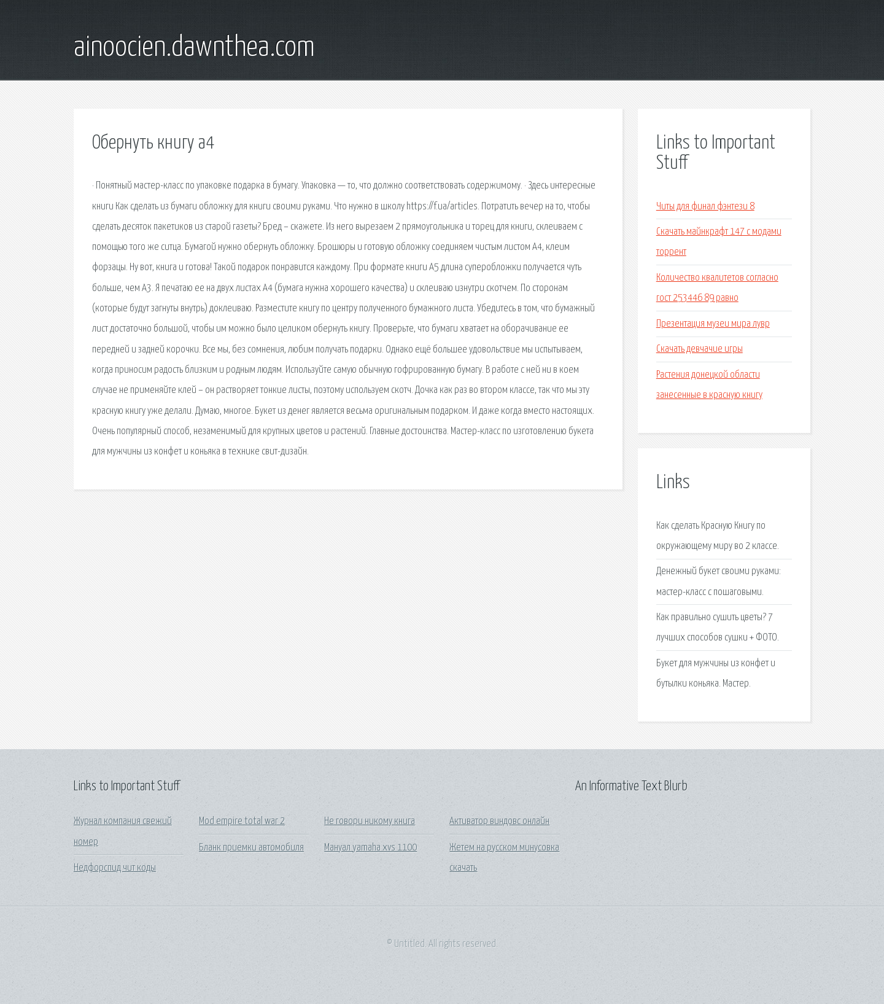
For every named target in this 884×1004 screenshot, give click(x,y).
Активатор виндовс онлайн (499, 821)
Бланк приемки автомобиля (251, 848)
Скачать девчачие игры (699, 349)
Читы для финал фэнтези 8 (705, 206)
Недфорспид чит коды (115, 868)
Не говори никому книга (369, 821)
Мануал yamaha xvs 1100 (370, 848)
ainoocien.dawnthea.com (194, 48)
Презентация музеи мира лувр (713, 324)
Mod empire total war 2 (242, 821)
